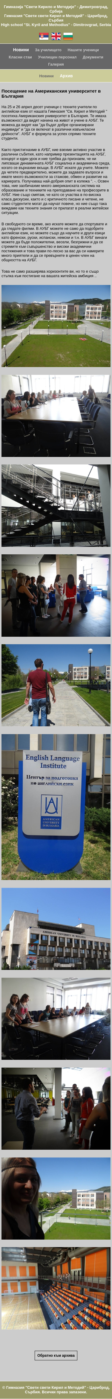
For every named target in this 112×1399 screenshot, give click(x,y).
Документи (93, 57)
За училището (48, 50)
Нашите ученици (83, 50)
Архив (66, 75)
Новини (21, 49)
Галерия (56, 64)
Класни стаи (20, 57)
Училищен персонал (57, 57)
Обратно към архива (56, 1355)
